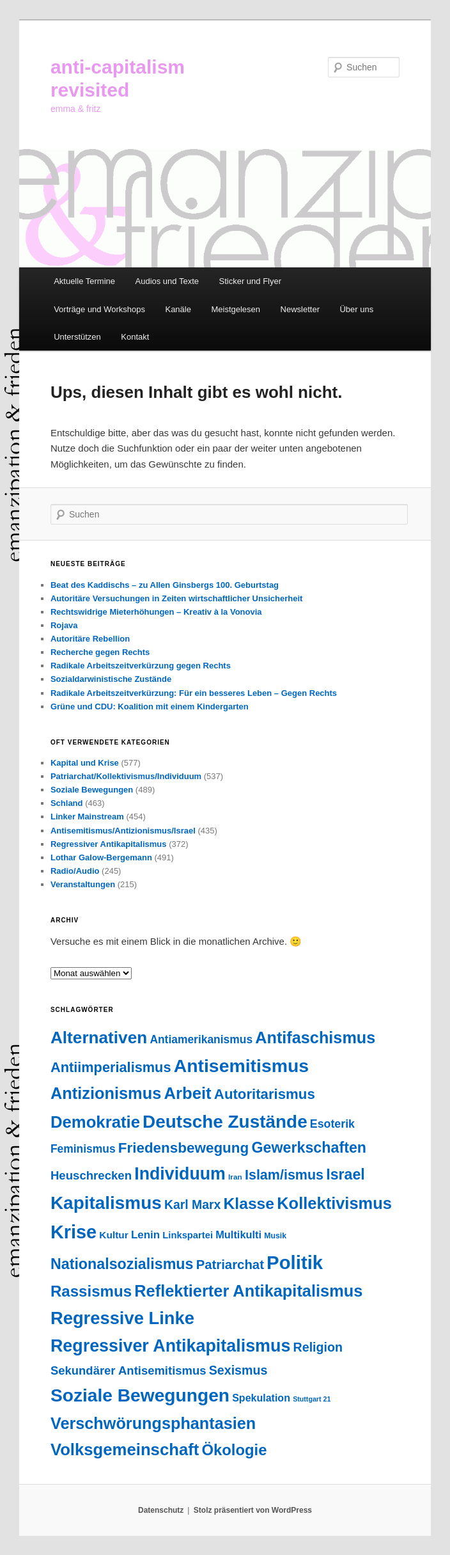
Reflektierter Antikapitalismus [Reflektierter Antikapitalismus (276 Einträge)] (248, 1291)
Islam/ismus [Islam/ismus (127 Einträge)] (284, 1175)
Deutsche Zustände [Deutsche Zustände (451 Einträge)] (225, 1122)
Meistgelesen (235, 309)
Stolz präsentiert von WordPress (253, 1510)
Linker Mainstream (87, 816)
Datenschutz (160, 1510)
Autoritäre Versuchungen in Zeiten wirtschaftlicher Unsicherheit (176, 598)
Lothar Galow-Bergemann (101, 857)
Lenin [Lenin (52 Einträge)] (145, 1235)
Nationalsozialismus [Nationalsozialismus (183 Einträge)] (122, 1264)
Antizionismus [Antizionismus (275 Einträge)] (105, 1093)
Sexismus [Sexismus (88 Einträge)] (238, 1370)
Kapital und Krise (84, 763)
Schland (66, 803)
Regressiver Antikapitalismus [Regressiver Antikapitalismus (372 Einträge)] (170, 1345)
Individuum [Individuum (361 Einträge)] (180, 1173)
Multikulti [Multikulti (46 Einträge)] (238, 1234)
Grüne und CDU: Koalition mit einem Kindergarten (149, 706)
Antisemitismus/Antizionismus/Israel (123, 830)
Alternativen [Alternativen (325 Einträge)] (98, 1037)
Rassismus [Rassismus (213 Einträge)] (91, 1291)
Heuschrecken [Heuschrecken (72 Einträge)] (91, 1175)
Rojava (64, 625)
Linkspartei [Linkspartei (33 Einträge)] (187, 1235)
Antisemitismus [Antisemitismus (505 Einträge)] (241, 1065)
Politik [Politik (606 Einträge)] (295, 1262)
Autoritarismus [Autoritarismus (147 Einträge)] (264, 1094)
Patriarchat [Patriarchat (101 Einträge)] (230, 1265)
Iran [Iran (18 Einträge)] (235, 1176)
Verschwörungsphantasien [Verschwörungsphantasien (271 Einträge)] (153, 1423)
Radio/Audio (75, 871)
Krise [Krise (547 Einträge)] (73, 1232)
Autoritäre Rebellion (90, 638)
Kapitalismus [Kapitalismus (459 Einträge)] (106, 1203)
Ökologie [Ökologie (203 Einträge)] (234, 1449)
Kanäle (177, 309)
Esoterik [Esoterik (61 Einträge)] (332, 1123)
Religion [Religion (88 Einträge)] (318, 1347)
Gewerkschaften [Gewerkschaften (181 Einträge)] (308, 1147)
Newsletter (300, 309)
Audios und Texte (167, 281)
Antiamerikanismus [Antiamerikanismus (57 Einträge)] (201, 1039)
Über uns (356, 309)
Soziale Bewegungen (91, 789)
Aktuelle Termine (84, 281)
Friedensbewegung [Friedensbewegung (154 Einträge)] (183, 1148)
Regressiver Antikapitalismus (108, 844)
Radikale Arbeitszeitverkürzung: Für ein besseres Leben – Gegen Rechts (193, 693)
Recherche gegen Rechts (100, 652)
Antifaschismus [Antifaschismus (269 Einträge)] (315, 1037)
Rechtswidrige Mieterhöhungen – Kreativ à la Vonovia (156, 612)
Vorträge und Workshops (99, 309)
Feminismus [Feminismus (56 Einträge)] (83, 1148)
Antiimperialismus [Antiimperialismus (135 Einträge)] (110, 1067)
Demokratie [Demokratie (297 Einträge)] (95, 1122)
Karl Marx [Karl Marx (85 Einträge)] (192, 1204)
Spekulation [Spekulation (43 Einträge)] (261, 1397)
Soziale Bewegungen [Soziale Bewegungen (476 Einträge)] (139, 1395)
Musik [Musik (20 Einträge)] (275, 1235)
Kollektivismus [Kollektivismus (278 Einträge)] (334, 1203)
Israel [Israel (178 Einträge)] (345, 1174)
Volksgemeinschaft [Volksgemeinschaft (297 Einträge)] (124, 1449)
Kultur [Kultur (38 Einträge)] (113, 1234)
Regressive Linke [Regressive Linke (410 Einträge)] (122, 1318)
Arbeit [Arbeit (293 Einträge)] (187, 1093)
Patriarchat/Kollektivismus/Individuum (125, 776)
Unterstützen (77, 337)
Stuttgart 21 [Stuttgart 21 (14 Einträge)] (311, 1399)
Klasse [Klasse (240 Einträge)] (249, 1203)
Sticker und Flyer (250, 281)
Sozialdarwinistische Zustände (110, 679)
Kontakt (135, 337)
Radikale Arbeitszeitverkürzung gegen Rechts (140, 665)
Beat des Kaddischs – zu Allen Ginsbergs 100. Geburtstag (164, 585)
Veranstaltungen (82, 884)
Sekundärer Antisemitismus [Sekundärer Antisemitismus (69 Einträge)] (128, 1370)
